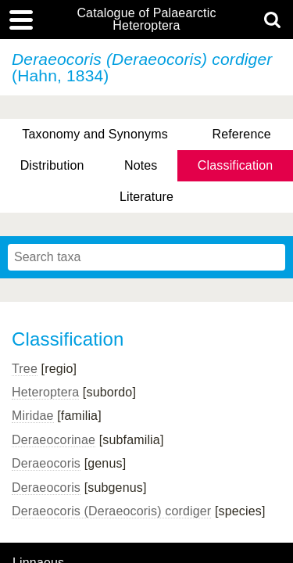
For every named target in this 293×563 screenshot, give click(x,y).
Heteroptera (45, 392)
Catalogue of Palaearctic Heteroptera (146, 19)
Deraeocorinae (53, 439)
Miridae (33, 415)
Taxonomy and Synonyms (95, 134)
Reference (241, 134)
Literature (146, 196)
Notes (141, 165)
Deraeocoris (46, 463)
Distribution (52, 165)
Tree (25, 368)
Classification (235, 165)
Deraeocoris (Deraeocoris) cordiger (111, 511)
